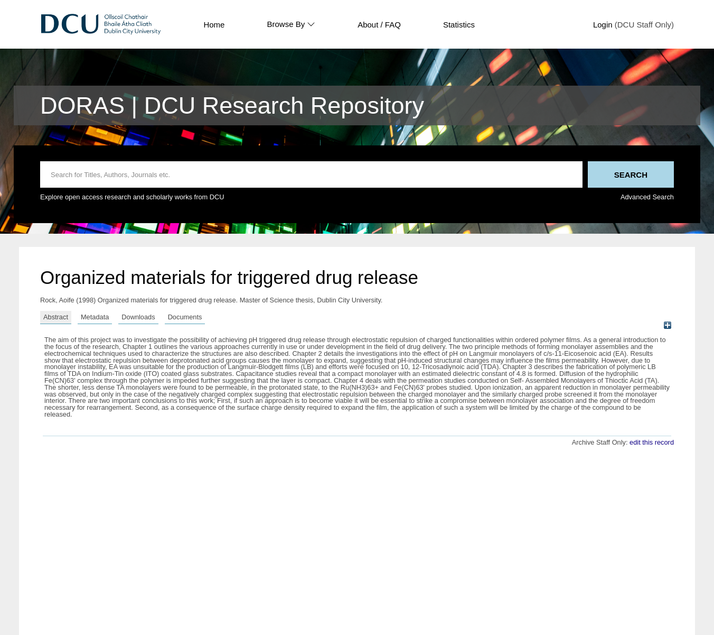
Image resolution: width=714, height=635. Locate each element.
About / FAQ (379, 24)
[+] (667, 325)
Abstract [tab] (55, 317)
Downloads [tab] (138, 317)
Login (603, 24)
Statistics (459, 24)
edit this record (652, 442)
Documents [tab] (185, 317)
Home (213, 24)
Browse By (291, 24)
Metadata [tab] (95, 317)
